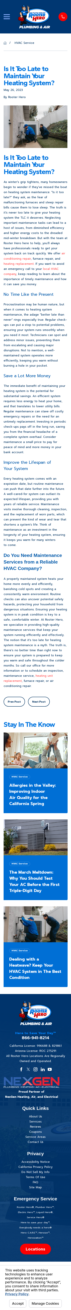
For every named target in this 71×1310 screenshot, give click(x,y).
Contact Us (35, 1142)
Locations (35, 1249)
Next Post (39, 701)
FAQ (35, 1182)
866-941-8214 (35, 1038)
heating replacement (19, 264)
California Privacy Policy (35, 1167)
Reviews (35, 1127)
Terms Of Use (35, 1177)
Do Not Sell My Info (35, 1172)
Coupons (35, 1132)
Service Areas (35, 1137)
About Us (35, 1116)
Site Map (35, 1187)
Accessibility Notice (35, 1162)
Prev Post (14, 701)
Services (35, 1122)
